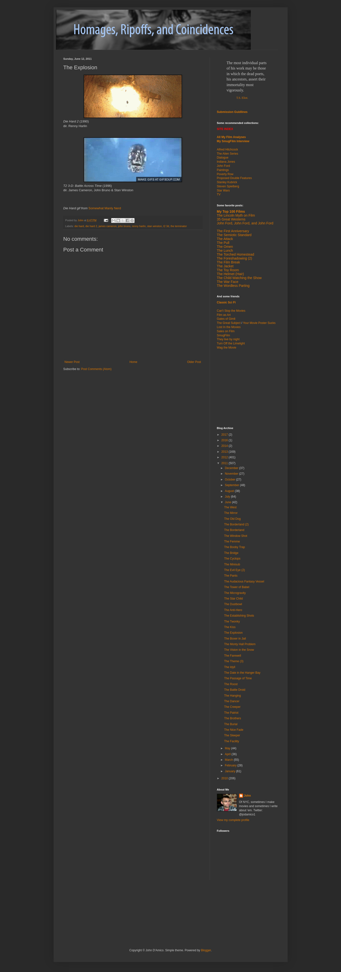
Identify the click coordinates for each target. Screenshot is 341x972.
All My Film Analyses (231, 137)
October (230, 479)
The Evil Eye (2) (234, 570)
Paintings (223, 170)
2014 (225, 446)
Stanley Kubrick (227, 182)
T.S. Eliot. (242, 98)
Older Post (194, 362)
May (228, 748)
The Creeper (232, 707)
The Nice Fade (233, 730)
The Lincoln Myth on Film (236, 215)
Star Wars (223, 190)
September (232, 485)
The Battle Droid (234, 689)
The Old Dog (232, 519)
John (247, 795)
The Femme (232, 541)
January (230, 771)
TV (219, 194)
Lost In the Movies (229, 327)
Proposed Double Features (234, 178)
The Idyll (229, 667)
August (230, 491)
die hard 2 (91, 226)
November (232, 473)
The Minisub (232, 564)
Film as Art (224, 315)
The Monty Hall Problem (239, 644)
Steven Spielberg (228, 186)
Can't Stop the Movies (231, 310)
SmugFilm (223, 335)
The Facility (231, 741)
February (231, 765)
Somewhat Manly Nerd (104, 208)
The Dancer (231, 701)
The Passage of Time (238, 678)
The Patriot (231, 712)
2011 (225, 463)
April (228, 754)
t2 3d (166, 226)
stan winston (154, 226)
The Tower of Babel (236, 587)
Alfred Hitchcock (227, 149)
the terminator (179, 226)
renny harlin (139, 226)
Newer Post (72, 362)
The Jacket (225, 266)
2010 (225, 778)
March (229, 760)
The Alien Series (227, 153)
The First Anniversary (233, 231)
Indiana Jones (226, 161)
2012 (225, 457)
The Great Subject (229, 323)
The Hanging (232, 695)
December (232, 468)
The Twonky (232, 621)
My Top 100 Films (231, 211)
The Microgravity (235, 593)
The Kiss (229, 627)
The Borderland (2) (236, 524)
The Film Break (228, 262)
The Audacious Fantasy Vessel (244, 581)
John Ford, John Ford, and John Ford (245, 223)
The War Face (227, 282)
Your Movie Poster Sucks (259, 323)
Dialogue (222, 157)
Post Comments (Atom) (96, 369)
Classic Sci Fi (226, 302)
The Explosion (233, 632)
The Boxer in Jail (235, 638)
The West (230, 507)
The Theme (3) (233, 661)
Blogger (206, 950)
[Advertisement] (247, 387)
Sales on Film (226, 331)
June (228, 502)
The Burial (230, 724)
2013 (225, 451)
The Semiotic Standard (234, 235)
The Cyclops (232, 558)
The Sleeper (232, 735)
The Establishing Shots (239, 615)
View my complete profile (233, 820)
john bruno (124, 226)
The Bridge (231, 553)
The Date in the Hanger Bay (242, 672)
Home (133, 362)
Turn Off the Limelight (231, 343)
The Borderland (234, 530)
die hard (79, 226)
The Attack (225, 239)
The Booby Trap (234, 547)
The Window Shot (235, 536)
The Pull (223, 243)
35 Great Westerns (231, 219)
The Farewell (232, 655)
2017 (225, 434)
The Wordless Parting (233, 286)
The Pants (230, 575)
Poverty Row (225, 174)
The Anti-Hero (233, 610)
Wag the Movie (226, 347)
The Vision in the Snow (239, 649)
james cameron (107, 226)
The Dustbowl (233, 604)
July (228, 496)
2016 (225, 440)
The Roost (230, 684)
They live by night (228, 339)
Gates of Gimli (226, 319)
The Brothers (232, 718)
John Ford (223, 166)
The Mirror (230, 513)
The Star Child (233, 598)
